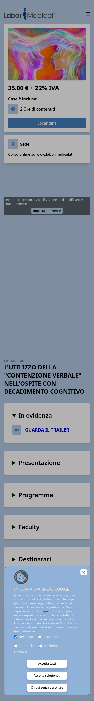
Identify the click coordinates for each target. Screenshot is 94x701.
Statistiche (26, 645)
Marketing (52, 645)
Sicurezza (50, 636)
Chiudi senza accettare (47, 687)
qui (45, 611)
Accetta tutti (47, 663)
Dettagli (20, 652)
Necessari (26, 636)
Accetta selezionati (47, 675)
